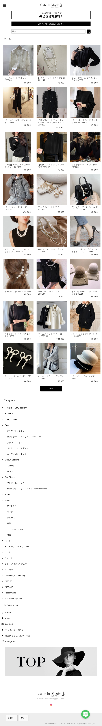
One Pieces (10, 477)
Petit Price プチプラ (13, 598)
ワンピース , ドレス (15, 483)
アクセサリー (13, 506)
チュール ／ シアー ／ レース (18, 546)
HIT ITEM (9, 413)
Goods (8, 500)
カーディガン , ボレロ (16, 454)
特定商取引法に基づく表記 (17, 635)
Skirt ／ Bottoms (12, 459)
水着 (9, 535)
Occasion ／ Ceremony (15, 575)
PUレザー (9, 569)
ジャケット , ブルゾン (16, 431)
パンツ (10, 471)
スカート (11, 465)
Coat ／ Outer (11, 419)
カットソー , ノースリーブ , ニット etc (24, 436)
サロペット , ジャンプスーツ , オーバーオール (27, 488)
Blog (7, 618)
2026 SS (8, 581)
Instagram (10, 641)
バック (10, 511)
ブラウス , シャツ (14, 442)
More (51, 389)
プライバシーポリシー (15, 630)
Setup (7, 494)
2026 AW (9, 587)
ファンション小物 (15, 529)
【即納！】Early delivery (16, 407)
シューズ (11, 517)
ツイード (9, 558)
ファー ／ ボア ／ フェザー (17, 564)
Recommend (10, 592)
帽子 (9, 523)
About (8, 612)
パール (8, 540)
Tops (7, 425)
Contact (9, 624)
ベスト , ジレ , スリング (17, 448)
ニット (8, 552)
